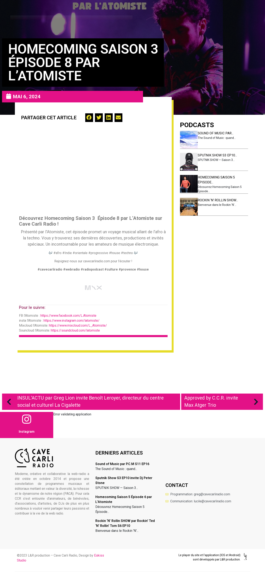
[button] (89, 117)
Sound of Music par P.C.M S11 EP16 (122, 464)
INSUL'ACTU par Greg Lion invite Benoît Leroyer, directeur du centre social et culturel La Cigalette (83, 401)
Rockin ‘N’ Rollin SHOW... (218, 200)
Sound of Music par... (215, 133)
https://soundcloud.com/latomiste (75, 330)
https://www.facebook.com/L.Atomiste (68, 316)
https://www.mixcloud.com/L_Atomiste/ (78, 325)
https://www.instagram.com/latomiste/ (71, 320)
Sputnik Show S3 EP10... (217, 155)
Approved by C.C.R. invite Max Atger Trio (223, 401)
